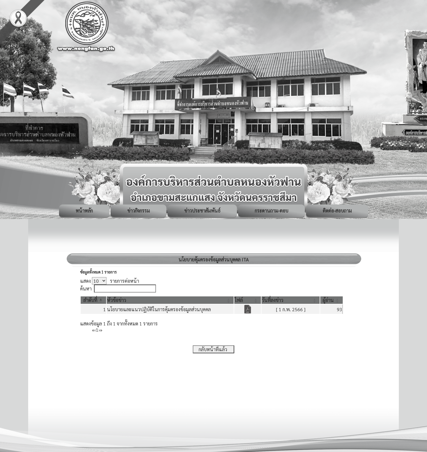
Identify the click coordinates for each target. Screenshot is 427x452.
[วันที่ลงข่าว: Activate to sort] (291, 300)
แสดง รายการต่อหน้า (109, 281)
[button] (90, 300)
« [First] (93, 330)
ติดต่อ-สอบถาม (337, 210)
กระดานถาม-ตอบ (271, 210)
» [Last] (101, 330)
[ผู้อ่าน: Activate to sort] (331, 300)
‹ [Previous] (95, 330)
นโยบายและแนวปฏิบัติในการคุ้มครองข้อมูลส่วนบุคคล (159, 309)
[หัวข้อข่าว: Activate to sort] (170, 300)
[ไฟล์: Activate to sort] (247, 300)
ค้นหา (86, 288)
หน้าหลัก (84, 210)
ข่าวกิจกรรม (138, 210)
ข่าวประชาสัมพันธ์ (202, 210)
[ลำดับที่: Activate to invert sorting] (93, 300)
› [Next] (99, 330)
